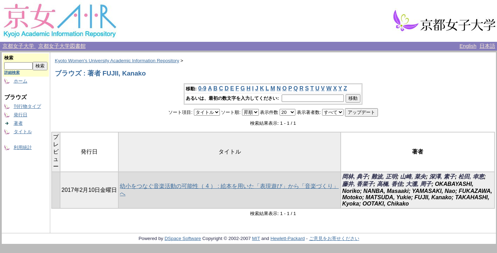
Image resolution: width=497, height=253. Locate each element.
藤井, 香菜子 (357, 184)
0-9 (202, 88)
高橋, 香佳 (390, 184)
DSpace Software (182, 238)
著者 (18, 123)
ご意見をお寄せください (334, 238)
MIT (256, 238)
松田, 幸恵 (471, 177)
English (467, 46)
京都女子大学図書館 (62, 46)
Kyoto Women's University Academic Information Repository (117, 60)
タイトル (23, 131)
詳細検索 (12, 72)
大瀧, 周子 (418, 184)
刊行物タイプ (27, 106)
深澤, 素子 (442, 177)
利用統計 (23, 147)
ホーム (20, 81)
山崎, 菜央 (413, 177)
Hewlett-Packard (287, 238)
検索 (8, 57)
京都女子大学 (18, 46)
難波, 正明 (384, 177)
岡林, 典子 (355, 177)
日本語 (487, 46)
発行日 (20, 114)
